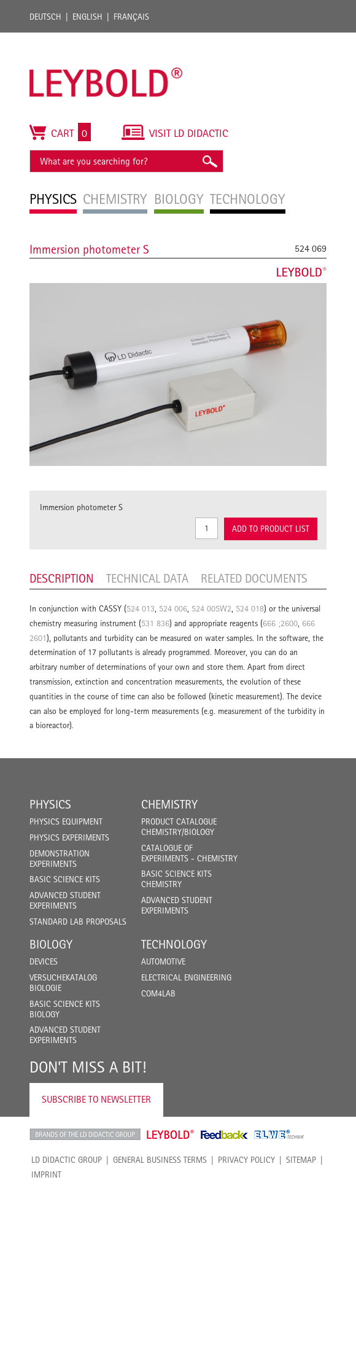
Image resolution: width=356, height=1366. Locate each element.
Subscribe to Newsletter (96, 1099)
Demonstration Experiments (59, 858)
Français (131, 16)
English (87, 16)
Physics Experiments (69, 837)
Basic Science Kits (64, 879)
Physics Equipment (66, 821)
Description (61, 578)
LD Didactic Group (66, 1160)
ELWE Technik (279, 1134)
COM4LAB (158, 993)
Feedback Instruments (224, 1134)
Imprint (46, 1174)
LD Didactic (85, 1134)
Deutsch (45, 16)
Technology (174, 944)
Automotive (163, 961)
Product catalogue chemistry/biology (179, 827)
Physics (50, 804)
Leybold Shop (171, 1134)
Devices (43, 961)
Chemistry (169, 804)
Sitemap (301, 1160)
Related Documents (254, 578)
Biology (50, 944)
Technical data (147, 578)
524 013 (140, 608)
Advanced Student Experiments (65, 900)
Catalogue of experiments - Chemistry (189, 853)
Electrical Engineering (186, 977)
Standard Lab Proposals (77, 921)
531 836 (155, 623)
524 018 (250, 608)
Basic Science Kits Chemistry (176, 879)
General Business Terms (160, 1160)
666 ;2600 (280, 623)
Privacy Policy (246, 1160)
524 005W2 (211, 608)
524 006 (173, 608)
